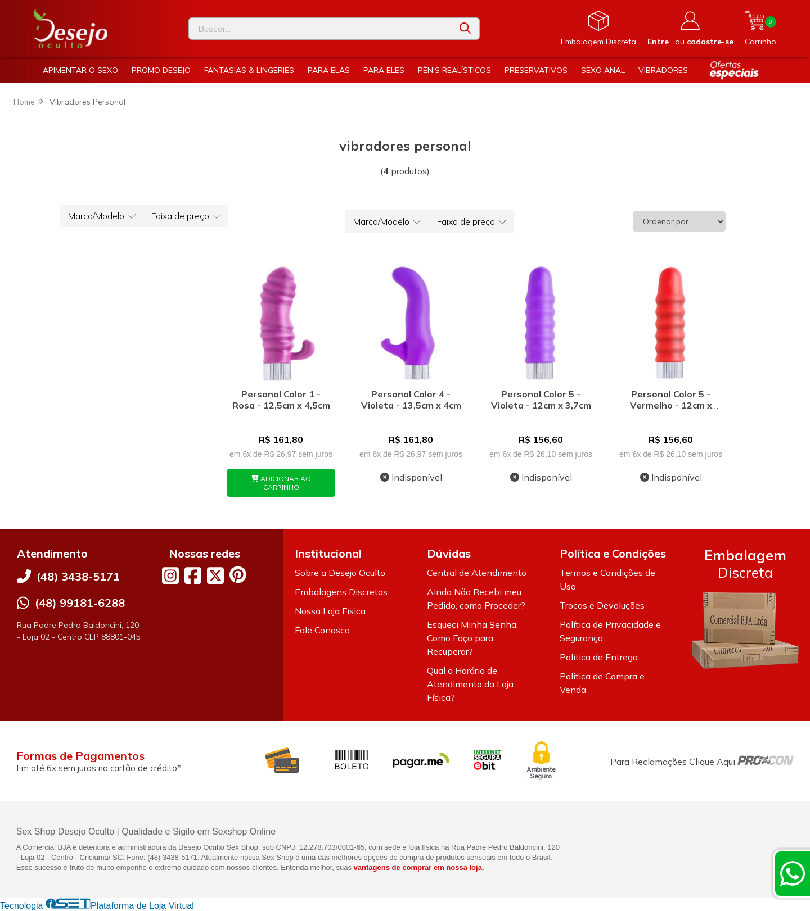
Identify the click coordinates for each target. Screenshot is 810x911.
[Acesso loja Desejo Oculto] (690, 29)
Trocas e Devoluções (602, 605)
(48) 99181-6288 (80, 603)
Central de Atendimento (476, 572)
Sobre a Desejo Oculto (340, 572)
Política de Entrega (599, 657)
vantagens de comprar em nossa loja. (419, 867)
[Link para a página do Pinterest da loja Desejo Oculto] (238, 574)
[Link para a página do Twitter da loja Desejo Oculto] (215, 575)
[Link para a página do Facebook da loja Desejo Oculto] (192, 575)
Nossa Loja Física (330, 611)
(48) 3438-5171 (78, 576)
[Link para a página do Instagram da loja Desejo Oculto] (170, 575)
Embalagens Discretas (341, 591)
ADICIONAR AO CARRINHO (281, 482)
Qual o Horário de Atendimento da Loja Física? (470, 684)
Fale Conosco (322, 630)
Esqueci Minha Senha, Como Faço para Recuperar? (472, 638)
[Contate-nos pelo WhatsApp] (792, 873)
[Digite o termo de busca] (320, 28)
